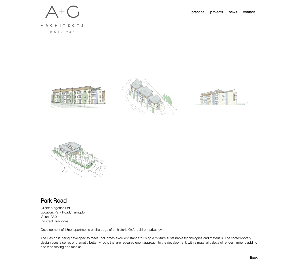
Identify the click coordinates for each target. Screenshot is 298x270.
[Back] (242, 257)
